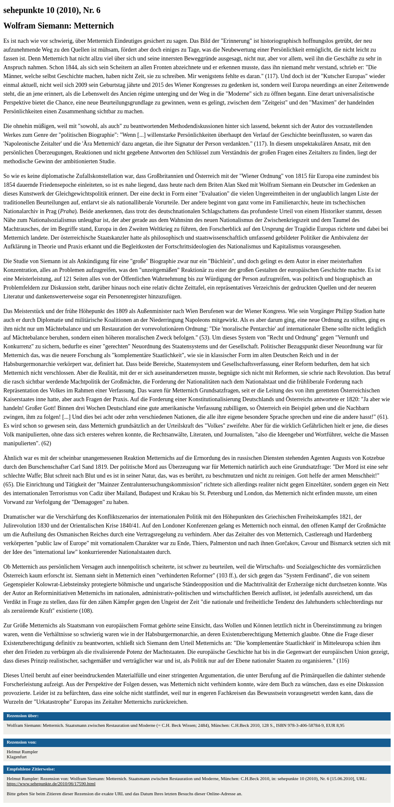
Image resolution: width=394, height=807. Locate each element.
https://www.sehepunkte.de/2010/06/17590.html (51, 783)
